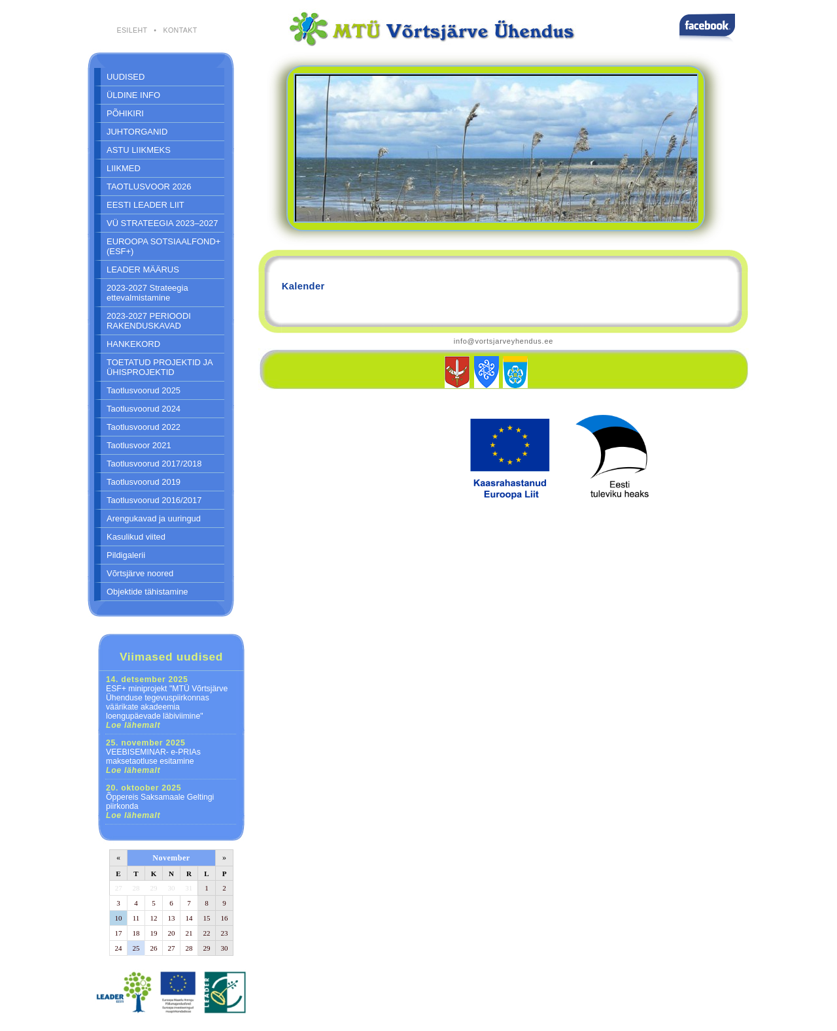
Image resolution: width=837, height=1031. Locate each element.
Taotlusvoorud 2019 (143, 482)
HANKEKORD (133, 344)
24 (118, 948)
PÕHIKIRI (125, 113)
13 (171, 918)
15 (207, 918)
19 (154, 933)
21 (189, 933)
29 (154, 888)
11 (136, 918)
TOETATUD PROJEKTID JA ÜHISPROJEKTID (160, 367)
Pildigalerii (126, 555)
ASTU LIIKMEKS (139, 150)
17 (118, 933)
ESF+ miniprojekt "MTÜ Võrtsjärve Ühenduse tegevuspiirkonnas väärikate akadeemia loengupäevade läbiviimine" (167, 702)
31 (188, 888)
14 (189, 918)
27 (118, 888)
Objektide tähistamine (147, 592)
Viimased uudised (171, 656)
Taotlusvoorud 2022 (143, 427)
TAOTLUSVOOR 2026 (149, 186)
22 (207, 933)
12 (154, 918)
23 (224, 933)
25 (136, 948)
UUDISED (126, 77)
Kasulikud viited (136, 537)
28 (136, 888)
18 (136, 933)
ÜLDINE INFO (133, 95)
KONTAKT (180, 30)
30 (171, 888)
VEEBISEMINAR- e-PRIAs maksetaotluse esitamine (153, 756)
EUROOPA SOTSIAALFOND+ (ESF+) (163, 246)
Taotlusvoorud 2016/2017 (154, 500)
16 (224, 918)
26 (154, 948)
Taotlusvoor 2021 (139, 445)
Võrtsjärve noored (140, 573)
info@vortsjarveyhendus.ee (503, 341)
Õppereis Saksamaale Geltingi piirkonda (160, 801)
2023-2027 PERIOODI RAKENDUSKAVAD (149, 321)
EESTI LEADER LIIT (145, 205)
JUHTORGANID (137, 132)
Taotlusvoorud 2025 (143, 390)
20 (171, 933)
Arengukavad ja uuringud (154, 518)
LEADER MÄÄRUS (143, 269)
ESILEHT (131, 30)
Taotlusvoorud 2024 (143, 409)
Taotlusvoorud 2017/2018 (154, 463)
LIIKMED (124, 168)
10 (118, 918)
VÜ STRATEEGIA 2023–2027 (162, 223)
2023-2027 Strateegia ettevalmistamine (147, 293)
